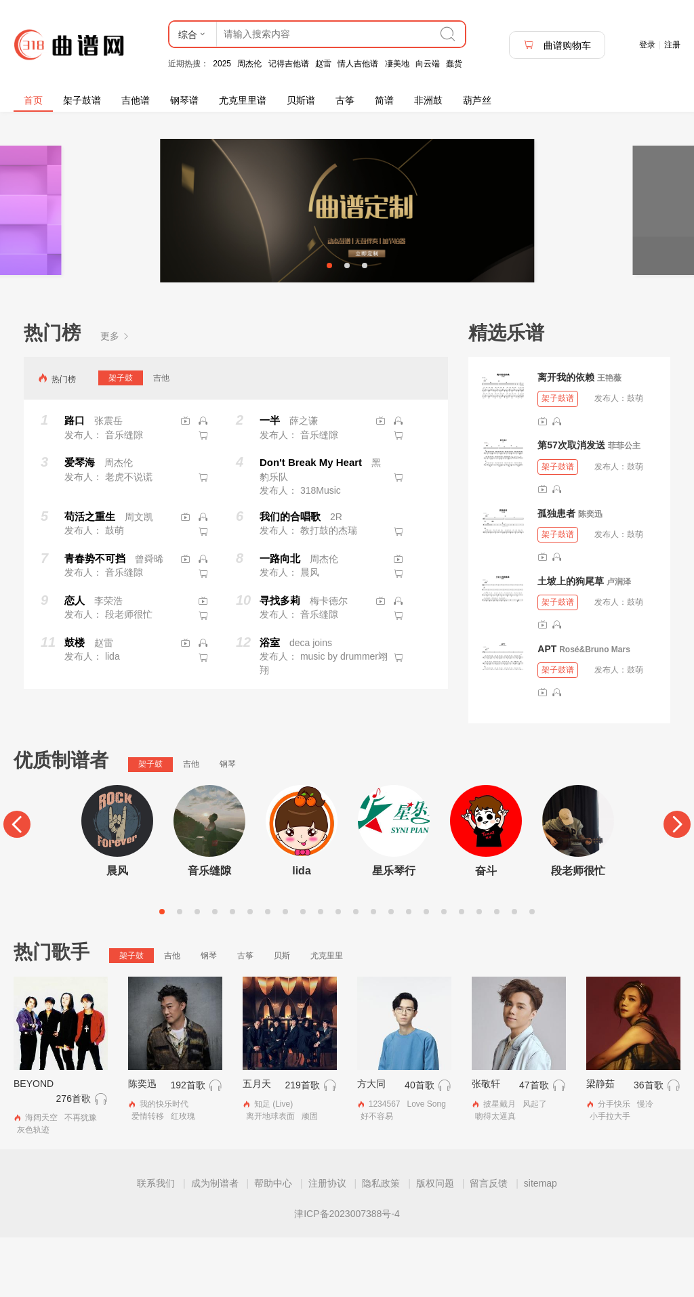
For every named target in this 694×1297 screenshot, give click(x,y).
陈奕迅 (590, 573)
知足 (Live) (273, 1164)
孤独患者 (556, 573)
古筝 (344, 100)
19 (479, 971)
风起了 (535, 1164)
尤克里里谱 (242, 100)
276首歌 (73, 1158)
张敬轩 (486, 1144)
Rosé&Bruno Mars (594, 709)
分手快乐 (614, 1164)
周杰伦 (249, 63)
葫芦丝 (477, 100)
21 (514, 971)
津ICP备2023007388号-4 (347, 1273)
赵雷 (323, 63)
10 (320, 971)
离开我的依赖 (565, 437)
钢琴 (228, 824)
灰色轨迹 (33, 1189)
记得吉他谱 (288, 63)
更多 (115, 395)
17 (444, 971)
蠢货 (454, 63)
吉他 (161, 437)
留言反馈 (489, 1242)
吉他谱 (135, 100)
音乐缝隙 (209, 930)
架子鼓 (120, 437)
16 (426, 971)
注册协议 (327, 1242)
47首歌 (534, 1145)
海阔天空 (41, 1178)
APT (546, 708)
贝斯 (282, 1015)
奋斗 (486, 930)
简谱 (384, 100)
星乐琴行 (393, 930)
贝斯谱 (301, 100)
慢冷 (645, 1164)
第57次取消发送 (571, 505)
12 (356, 971)
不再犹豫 (80, 1178)
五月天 (257, 1144)
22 (532, 971)
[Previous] (16, 884)
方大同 (371, 1144)
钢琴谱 (184, 100)
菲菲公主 (624, 506)
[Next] (677, 884)
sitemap (540, 1242)
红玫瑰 (183, 1176)
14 (391, 971)
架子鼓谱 (82, 100)
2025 (222, 63)
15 (408, 971)
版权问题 (435, 1242)
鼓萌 (635, 458)
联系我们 (156, 1242)
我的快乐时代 (164, 1164)
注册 (672, 44)
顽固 (310, 1176)
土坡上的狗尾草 (570, 640)
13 (373, 971)
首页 (33, 100)
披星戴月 (499, 1164)
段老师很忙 (578, 930)
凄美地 (397, 63)
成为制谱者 (215, 1242)
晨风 (117, 930)
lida (301, 930)
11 (338, 971)
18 (461, 971)
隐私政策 (381, 1242)
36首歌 (649, 1145)
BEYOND (34, 1144)
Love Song (426, 1164)
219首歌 (302, 1145)
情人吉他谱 (358, 63)
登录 (647, 44)
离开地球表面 (270, 1176)
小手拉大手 (610, 1176)
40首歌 (419, 1145)
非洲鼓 (428, 100)
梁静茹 (600, 1144)
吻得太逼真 (495, 1176)
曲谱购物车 (557, 45)
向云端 (427, 63)
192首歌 (187, 1145)
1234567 (385, 1164)
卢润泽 (619, 641)
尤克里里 (326, 1015)
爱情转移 (147, 1176)
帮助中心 (273, 1242)
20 (496, 971)
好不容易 (377, 1176)
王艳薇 (609, 438)
